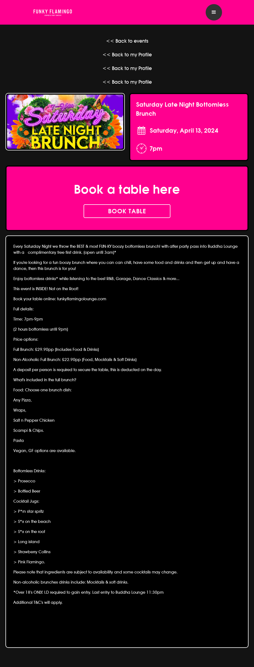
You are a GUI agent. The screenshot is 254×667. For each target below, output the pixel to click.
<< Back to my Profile (127, 54)
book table (127, 211)
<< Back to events (127, 41)
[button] (214, 12)
